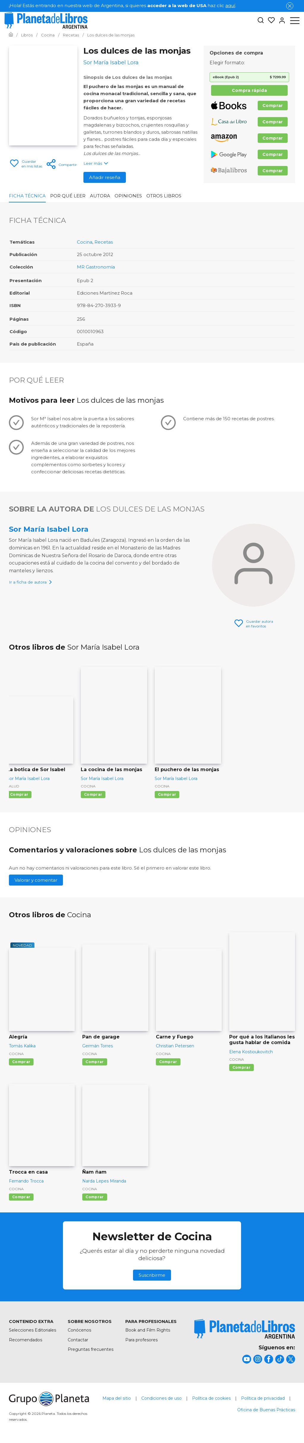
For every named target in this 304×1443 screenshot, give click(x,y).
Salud (13, 786)
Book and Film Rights (147, 1330)
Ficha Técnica (27, 196)
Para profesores (141, 1340)
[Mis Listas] (269, 20)
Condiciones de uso (161, 1398)
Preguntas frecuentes (90, 1349)
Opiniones (128, 196)
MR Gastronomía (96, 267)
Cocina (84, 242)
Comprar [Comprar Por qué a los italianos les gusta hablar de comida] (241, 1067)
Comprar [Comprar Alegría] (21, 1062)
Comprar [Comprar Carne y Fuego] (168, 1062)
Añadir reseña (104, 177)
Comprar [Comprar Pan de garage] (95, 1062)
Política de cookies (211, 1398)
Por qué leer (68, 196)
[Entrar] (280, 20)
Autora (100, 196)
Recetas (103, 242)
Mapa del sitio (116, 1398)
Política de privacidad (263, 1398)
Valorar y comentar (36, 880)
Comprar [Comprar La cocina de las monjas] (93, 794)
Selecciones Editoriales (32, 1330)
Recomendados (25, 1340)
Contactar (78, 1340)
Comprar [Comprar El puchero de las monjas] (167, 794)
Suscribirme (152, 1275)
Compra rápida (249, 90)
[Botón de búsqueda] (260, 21)
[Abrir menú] (295, 20)
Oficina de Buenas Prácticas (266, 1409)
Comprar (272, 105)
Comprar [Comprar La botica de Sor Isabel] (19, 794)
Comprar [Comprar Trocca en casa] (21, 1197)
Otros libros (163, 196)
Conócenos (79, 1330)
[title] (244, 1329)
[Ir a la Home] (11, 35)
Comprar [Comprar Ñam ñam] (95, 1197)
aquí (230, 5)
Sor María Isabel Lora (48, 529)
